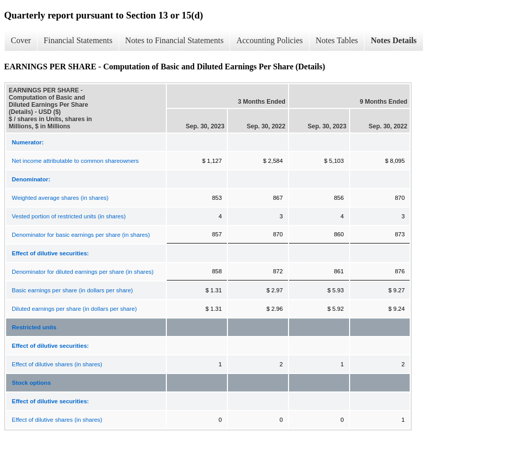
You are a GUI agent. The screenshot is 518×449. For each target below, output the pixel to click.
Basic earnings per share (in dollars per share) (72, 290)
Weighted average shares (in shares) (60, 198)
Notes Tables (337, 40)
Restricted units (34, 327)
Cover (21, 40)
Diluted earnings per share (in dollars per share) (74, 309)
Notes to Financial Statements (174, 40)
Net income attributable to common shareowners (75, 161)
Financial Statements (78, 40)
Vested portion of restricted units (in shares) (69, 216)
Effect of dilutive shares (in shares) (57, 364)
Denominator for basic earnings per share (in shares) (81, 235)
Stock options (31, 383)
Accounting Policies (269, 40)
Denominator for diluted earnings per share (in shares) (83, 272)
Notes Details (393, 40)
